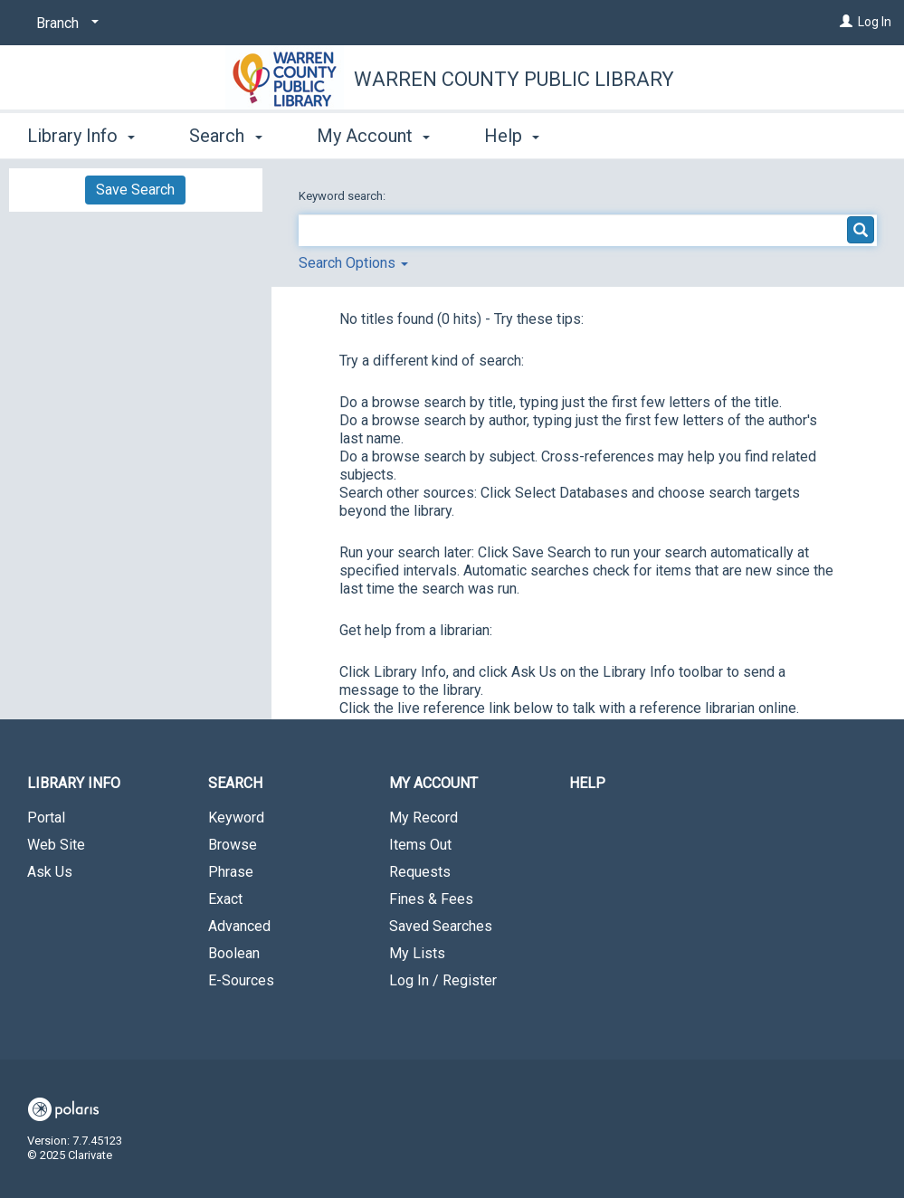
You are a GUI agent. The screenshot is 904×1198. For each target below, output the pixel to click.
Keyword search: (343, 196)
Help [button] (511, 136)
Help (587, 783)
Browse (232, 844)
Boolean (234, 953)
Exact (225, 899)
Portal (46, 817)
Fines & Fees (431, 899)
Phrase (230, 871)
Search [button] (225, 136)
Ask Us (49, 871)
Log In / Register (443, 980)
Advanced (239, 926)
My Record (423, 817)
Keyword (236, 817)
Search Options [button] (353, 262)
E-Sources (241, 980)
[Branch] (64, 23)
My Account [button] (373, 136)
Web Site (56, 844)
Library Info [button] (81, 136)
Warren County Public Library (514, 79)
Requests (420, 871)
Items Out (420, 844)
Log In (874, 21)
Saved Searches (440, 926)
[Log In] (846, 21)
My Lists (417, 953)
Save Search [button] (135, 189)
